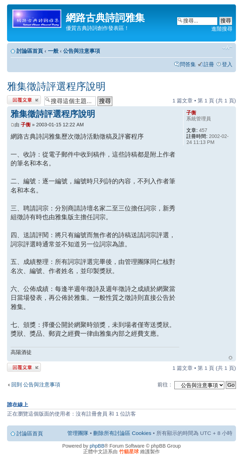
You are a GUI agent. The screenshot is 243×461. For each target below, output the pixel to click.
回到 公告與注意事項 (35, 384)
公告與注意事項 (81, 51)
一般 (53, 51)
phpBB (97, 446)
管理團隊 (77, 433)
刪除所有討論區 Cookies (122, 433)
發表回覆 (24, 99)
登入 (227, 64)
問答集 (188, 64)
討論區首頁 (30, 51)
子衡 (26, 124)
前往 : (164, 384)
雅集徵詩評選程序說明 (56, 86)
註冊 (209, 64)
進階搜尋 (221, 29)
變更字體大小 (227, 48)
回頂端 (230, 358)
